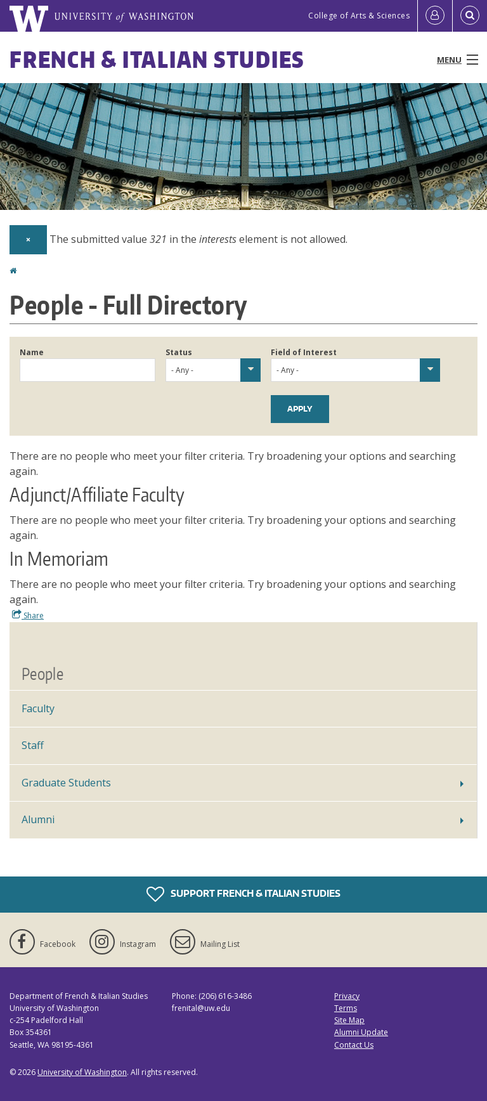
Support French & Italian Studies (243, 894)
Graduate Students (66, 783)
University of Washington (82, 1072)
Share (28, 615)
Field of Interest (304, 352)
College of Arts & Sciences (359, 15)
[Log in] (435, 16)
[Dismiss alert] (28, 239)
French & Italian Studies (157, 59)
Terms (345, 1008)
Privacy (347, 996)
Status (179, 352)
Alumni (38, 819)
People (42, 673)
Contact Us (353, 1044)
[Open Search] (470, 16)
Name (32, 352)
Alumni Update (361, 1032)
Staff (33, 745)
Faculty (38, 708)
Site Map (349, 1020)
